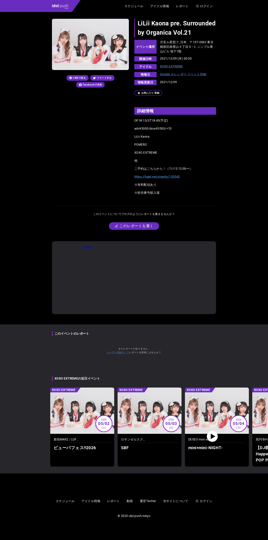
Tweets (87, 247)
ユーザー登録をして (118, 352)
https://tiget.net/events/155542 (157, 176)
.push (60, 6)
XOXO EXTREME (171, 66)
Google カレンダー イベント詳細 (183, 74)
